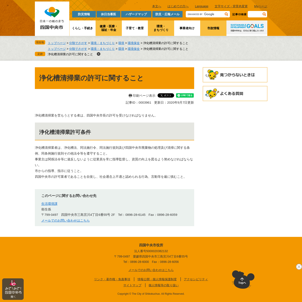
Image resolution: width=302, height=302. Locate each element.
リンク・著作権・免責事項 (112, 279)
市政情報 (213, 28)
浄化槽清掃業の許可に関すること (70, 54)
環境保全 (134, 43)
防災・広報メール (167, 14)
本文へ (156, 6)
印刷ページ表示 (144, 95)
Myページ (260, 6)
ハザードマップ (136, 14)
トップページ (57, 43)
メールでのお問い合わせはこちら (65, 220)
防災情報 (84, 14)
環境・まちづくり (161, 28)
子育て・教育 (135, 28)
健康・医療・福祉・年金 (109, 28)
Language (201, 6)
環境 (121, 43)
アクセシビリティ (196, 279)
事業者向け (187, 28)
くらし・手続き (82, 28)
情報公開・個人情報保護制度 (157, 279)
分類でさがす (78, 43)
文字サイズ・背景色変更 (231, 6)
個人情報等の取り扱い (164, 285)
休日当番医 (108, 14)
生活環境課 (49, 203)
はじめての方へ (178, 6)
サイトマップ (132, 285)
